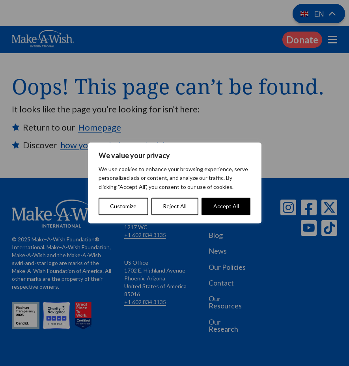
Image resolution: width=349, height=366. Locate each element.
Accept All (226, 206)
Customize (123, 206)
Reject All (175, 206)
